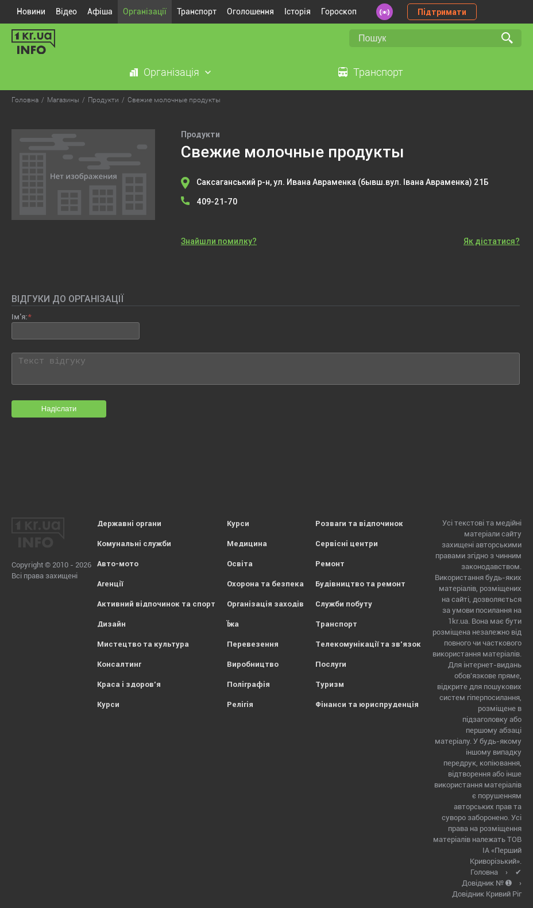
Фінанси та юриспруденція (367, 704)
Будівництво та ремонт (360, 583)
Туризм (329, 684)
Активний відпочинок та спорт (156, 604)
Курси (108, 704)
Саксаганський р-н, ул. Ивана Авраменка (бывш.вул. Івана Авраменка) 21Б (342, 182)
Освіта (240, 563)
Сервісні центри (346, 543)
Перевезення (253, 644)
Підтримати (442, 12)
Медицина (247, 543)
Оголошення (250, 11)
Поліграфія (248, 684)
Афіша (100, 11)
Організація (171, 72)
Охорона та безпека (265, 583)
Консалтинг (119, 664)
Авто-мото (117, 563)
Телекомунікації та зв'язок (368, 644)
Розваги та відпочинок (359, 523)
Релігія (240, 704)
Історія (297, 11)
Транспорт (197, 11)
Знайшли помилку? (219, 241)
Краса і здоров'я (129, 684)
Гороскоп (339, 11)
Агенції (110, 583)
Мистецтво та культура (143, 644)
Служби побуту (343, 604)
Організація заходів (265, 604)
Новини (31, 11)
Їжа (233, 624)
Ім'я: (19, 316)
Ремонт (330, 563)
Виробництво (253, 664)
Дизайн (111, 624)
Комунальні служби (134, 543)
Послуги (330, 664)
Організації (145, 11)
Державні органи (129, 523)
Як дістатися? (492, 241)
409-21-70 (216, 201)
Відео (66, 11)
